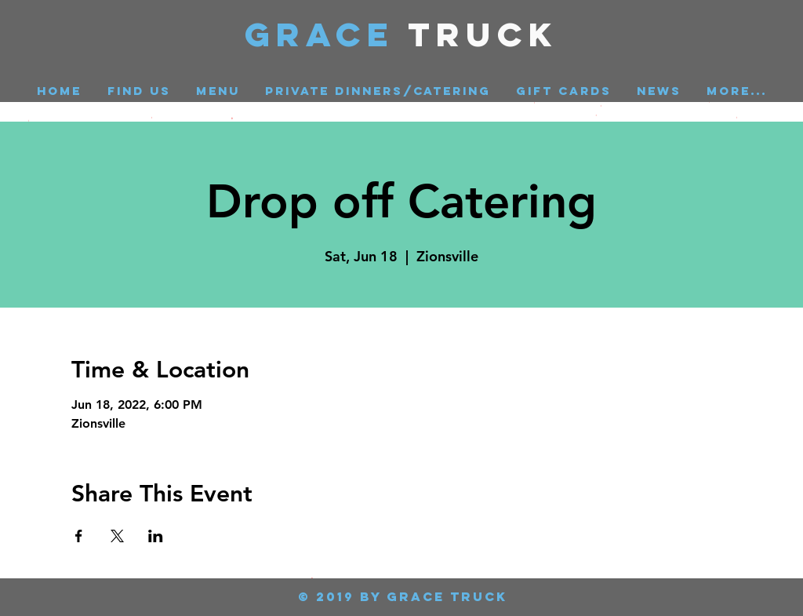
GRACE (327, 34)
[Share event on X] (117, 536)
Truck (483, 34)
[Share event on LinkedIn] (155, 536)
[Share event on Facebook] (78, 536)
